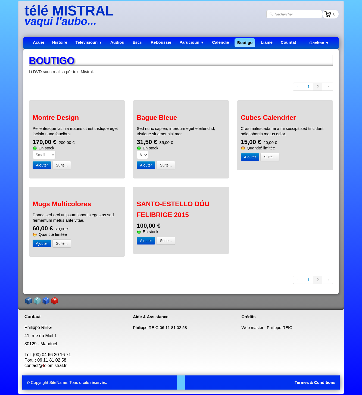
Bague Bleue (157, 117)
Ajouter (42, 165)
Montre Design (56, 117)
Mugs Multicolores (62, 204)
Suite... (62, 165)
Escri (138, 42)
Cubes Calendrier (268, 117)
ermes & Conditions (316, 382)
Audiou (117, 42)
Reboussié (161, 42)
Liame (266, 42)
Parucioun (191, 42)
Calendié (220, 42)
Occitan (319, 42)
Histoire (59, 42)
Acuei (38, 42)
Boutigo (245, 42)
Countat (288, 42)
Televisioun (89, 42)
